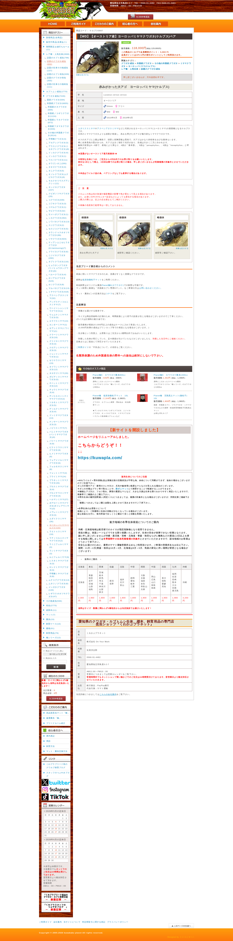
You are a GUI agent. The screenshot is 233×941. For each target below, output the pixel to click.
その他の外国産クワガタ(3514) (58, 134)
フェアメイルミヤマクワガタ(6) (58, 461)
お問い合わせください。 (151, 288)
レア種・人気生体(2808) (58, 54)
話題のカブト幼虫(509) (58, 74)
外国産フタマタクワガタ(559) (58, 127)
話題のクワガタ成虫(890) (56, 62)
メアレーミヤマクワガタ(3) (58, 513)
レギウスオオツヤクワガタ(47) (59, 594)
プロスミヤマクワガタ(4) (58, 487)
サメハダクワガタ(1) (58, 214)
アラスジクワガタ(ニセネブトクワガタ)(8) (59, 147)
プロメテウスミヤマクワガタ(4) (58, 494)
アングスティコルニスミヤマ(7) (58, 303)
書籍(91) (50, 628)
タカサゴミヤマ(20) (58, 373)
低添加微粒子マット (91, 280)
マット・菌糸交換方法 (57, 751)
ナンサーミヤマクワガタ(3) (58, 423)
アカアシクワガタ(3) (58, 143)
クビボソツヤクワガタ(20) (59, 194)
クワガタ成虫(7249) (55, 96)
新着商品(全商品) (54, 37)
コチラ (109, 293)
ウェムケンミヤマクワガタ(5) (58, 316)
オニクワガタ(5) (56, 171)
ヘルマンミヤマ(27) (58, 499)
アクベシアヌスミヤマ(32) (58, 296)
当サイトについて (72, 922)
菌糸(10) (50, 619)
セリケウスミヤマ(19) (57, 361)
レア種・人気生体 (129, 69)
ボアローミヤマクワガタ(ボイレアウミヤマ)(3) (59, 506)
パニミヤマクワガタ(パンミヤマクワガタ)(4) (58, 434)
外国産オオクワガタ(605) (57, 108)
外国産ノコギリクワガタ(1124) (58, 114)
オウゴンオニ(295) (58, 163)
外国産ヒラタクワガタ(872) (58, 121)
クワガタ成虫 (127, 63)
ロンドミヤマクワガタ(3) (58, 568)
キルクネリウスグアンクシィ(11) (59, 182)
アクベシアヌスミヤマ (107, 128)
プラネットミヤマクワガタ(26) (58, 481)
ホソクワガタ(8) (56, 284)
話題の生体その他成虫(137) (57, 69)
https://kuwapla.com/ (100, 457)
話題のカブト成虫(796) (58, 58)
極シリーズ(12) (53, 637)
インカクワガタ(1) (57, 156)
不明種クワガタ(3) (57, 139)
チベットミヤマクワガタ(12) (58, 384)
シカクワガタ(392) (58, 218)
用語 (48, 741)
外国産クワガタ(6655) (57, 103)
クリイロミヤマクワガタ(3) (58, 342)
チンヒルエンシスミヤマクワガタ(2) (58, 397)
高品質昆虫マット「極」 (58, 713)
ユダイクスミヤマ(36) (57, 519)
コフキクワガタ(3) (57, 203)
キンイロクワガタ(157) (57, 188)
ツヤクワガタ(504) (58, 239)
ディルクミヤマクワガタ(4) (58, 410)
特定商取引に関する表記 (94, 922)
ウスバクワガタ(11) (58, 160)
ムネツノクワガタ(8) (58, 583)
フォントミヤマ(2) (58, 473)
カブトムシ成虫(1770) (57, 91)
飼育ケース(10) (53, 624)
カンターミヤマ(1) (58, 325)
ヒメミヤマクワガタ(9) (58, 455)
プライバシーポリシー (117, 922)
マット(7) (50, 615)
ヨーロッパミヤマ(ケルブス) (141, 66)
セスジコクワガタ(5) (58, 229)
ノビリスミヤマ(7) (58, 428)
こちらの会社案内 (108, 694)
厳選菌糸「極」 (53, 718)
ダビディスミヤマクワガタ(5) (58, 378)
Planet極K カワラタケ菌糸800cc (109, 375)
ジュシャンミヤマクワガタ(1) (58, 355)
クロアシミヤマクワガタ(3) (58, 348)
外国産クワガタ (144, 63)
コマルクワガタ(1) (57, 207)
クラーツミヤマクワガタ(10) (58, 336)
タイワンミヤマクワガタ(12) (58, 368)
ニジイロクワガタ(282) (57, 256)
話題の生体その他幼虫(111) (57, 85)
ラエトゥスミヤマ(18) (57, 532)
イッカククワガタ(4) (58, 153)
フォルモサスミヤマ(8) (58, 467)
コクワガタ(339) (57, 200)
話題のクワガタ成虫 (150, 69)
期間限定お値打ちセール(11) (58, 48)
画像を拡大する (82, 75)
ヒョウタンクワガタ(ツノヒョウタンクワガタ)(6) (58, 268)
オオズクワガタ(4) (57, 167)
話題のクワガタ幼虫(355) (56, 79)
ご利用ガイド (82, 347)
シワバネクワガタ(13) (59, 222)
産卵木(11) (51, 610)
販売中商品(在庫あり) (56, 42)
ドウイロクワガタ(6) (58, 252)
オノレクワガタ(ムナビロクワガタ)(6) (58, 175)
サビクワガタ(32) (57, 211)
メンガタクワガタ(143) (57, 588)
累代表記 (50, 736)
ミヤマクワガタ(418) (59, 292)
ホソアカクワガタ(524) (57, 279)
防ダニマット (122, 489)
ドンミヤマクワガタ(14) (58, 416)
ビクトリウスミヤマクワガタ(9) (58, 448)
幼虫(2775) (51, 605)
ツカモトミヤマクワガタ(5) (58, 403)
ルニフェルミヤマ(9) (59, 557)
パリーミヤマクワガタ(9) (58, 442)
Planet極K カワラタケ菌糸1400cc (171, 375)
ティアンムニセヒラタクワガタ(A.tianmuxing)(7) (59, 245)
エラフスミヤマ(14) (58, 321)
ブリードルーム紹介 (55, 723)
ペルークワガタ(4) (57, 274)
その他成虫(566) (54, 601)
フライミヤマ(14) (57, 476)
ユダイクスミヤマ (86, 128)
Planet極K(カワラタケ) (113, 285)
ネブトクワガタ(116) (59, 262)
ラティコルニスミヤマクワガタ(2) (58, 539)
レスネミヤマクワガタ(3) (58, 562)
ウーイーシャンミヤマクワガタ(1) (58, 309)
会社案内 (57, 922)
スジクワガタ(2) (56, 225)
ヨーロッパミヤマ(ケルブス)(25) (59, 526)
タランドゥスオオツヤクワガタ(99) (59, 233)
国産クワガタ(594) (56, 100)
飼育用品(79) (52, 633)
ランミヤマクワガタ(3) (58, 552)
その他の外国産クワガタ (166, 63)
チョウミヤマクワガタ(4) (58, 391)
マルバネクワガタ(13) (59, 288)
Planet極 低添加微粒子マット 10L (110, 395)
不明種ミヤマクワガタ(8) (58, 574)
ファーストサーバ (187, 937)
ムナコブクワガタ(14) (59, 580)
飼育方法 (50, 746)
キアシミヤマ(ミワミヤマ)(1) (59, 329)
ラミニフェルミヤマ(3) (58, 545)
